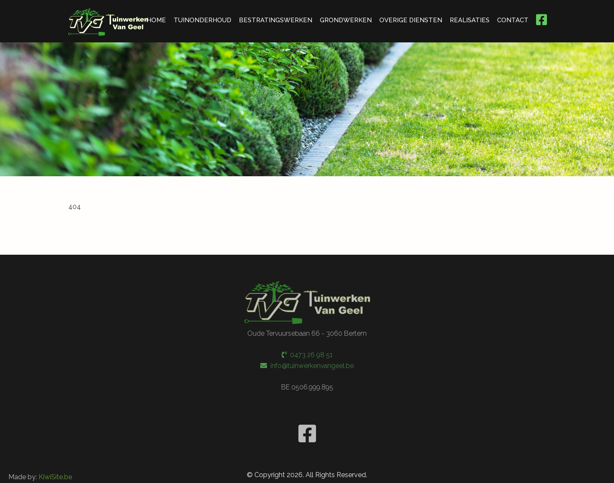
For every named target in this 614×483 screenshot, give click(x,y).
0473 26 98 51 (307, 354)
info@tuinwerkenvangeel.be (307, 365)
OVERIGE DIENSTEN (410, 20)
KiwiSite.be (55, 476)
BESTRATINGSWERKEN (275, 20)
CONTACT (513, 20)
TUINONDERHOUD (202, 20)
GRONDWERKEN (346, 20)
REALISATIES (470, 20)
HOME (156, 20)
